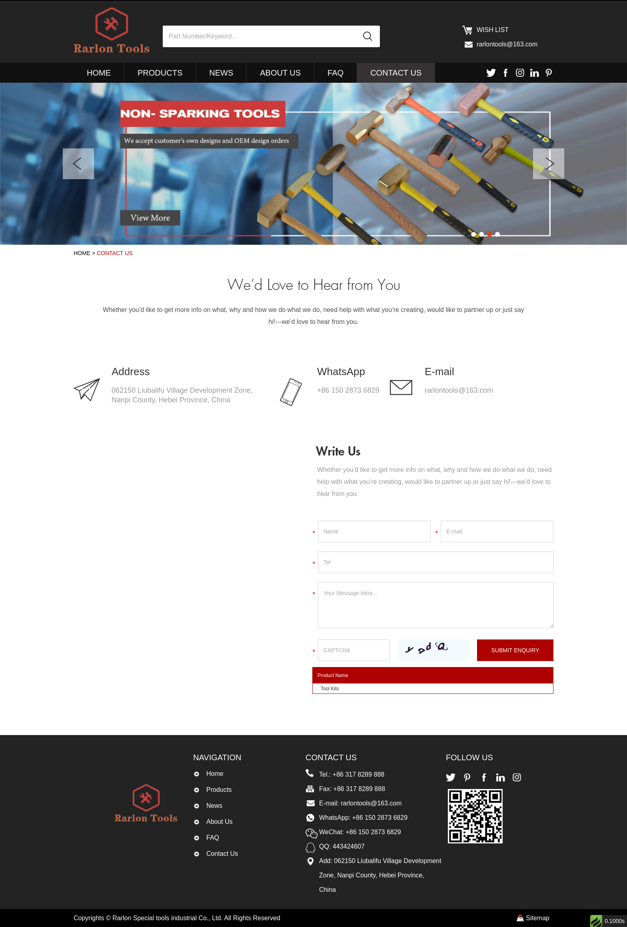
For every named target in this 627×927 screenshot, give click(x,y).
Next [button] (548, 163)
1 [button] (473, 234)
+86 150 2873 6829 (348, 390)
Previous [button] (78, 163)
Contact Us (395, 72)
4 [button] (497, 234)
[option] (313, 164)
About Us (280, 72)
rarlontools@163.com (507, 44)
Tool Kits (330, 688)
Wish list (493, 29)
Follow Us (469, 757)
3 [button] (489, 234)
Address (131, 372)
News (221, 72)
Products (160, 72)
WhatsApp (341, 372)
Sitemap (537, 918)
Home (99, 72)
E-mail (439, 372)
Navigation (217, 757)
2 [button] (481, 234)
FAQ (335, 72)
